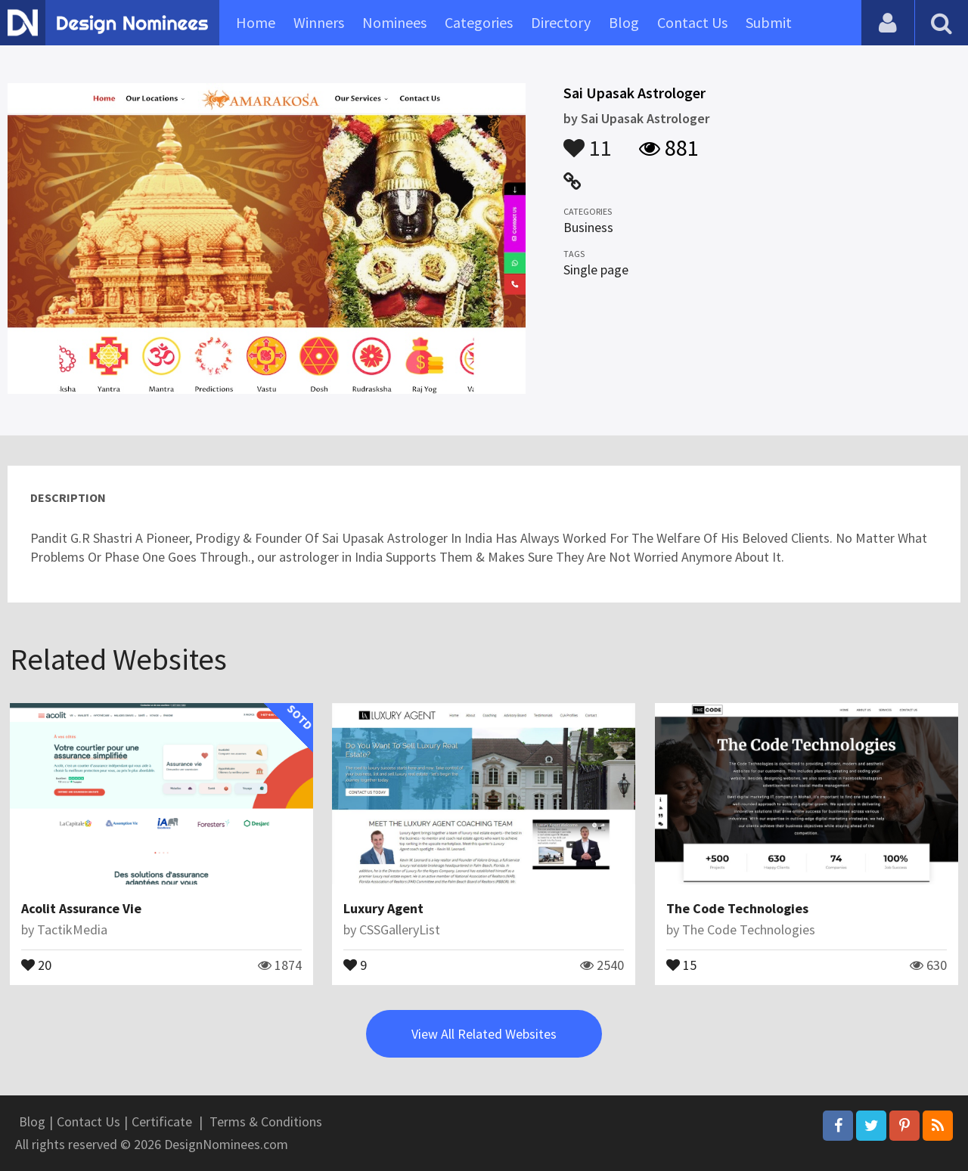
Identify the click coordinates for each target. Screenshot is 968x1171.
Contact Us (692, 22)
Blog (624, 22)
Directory (561, 22)
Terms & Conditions (265, 1121)
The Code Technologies (737, 908)
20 (36, 963)
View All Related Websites (484, 1033)
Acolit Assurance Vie (81, 908)
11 (587, 140)
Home (255, 22)
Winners (318, 22)
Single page (595, 269)
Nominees (394, 22)
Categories (479, 22)
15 (681, 963)
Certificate (162, 1121)
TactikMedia (72, 929)
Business (588, 227)
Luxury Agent (383, 908)
